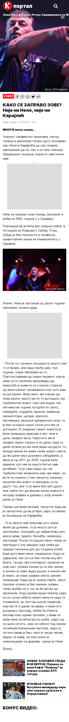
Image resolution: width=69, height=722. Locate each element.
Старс (26, 14)
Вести (16, 14)
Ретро (36, 14)
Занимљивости (53, 14)
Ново (7, 14)
